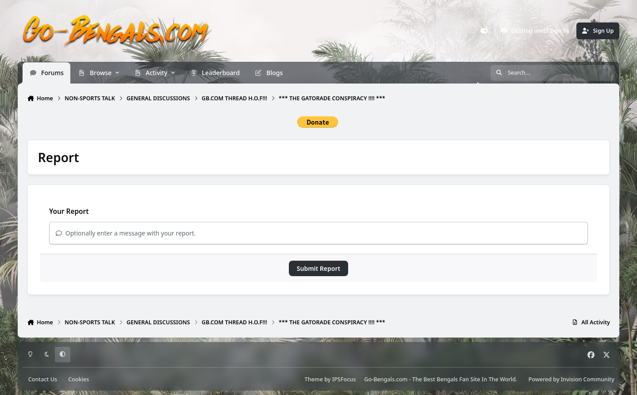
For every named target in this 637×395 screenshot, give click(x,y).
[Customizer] (484, 31)
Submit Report (318, 268)
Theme (314, 379)
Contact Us (42, 379)
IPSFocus (344, 379)
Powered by (571, 379)
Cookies (78, 379)
